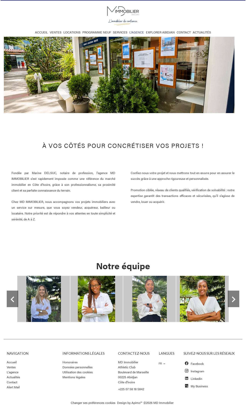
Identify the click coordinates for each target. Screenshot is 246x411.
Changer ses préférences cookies (93, 402)
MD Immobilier (128, 362)
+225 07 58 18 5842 (131, 389)
